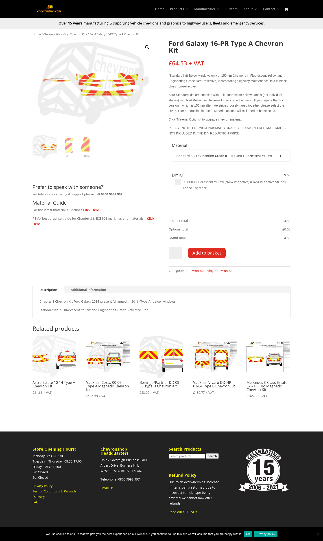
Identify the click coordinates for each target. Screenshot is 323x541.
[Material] (231, 155)
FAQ (36, 502)
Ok (248, 534)
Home (159, 9)
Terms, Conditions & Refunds (54, 491)
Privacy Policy (42, 486)
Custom (232, 9)
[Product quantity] (175, 253)
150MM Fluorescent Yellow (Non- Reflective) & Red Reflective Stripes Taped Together (230, 184)
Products (177, 9)
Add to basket (206, 253)
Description (48, 290)
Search (212, 456)
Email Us (106, 488)
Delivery (39, 496)
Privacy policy (266, 534)
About (248, 9)
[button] (147, 47)
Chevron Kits (51, 34)
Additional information (88, 290)
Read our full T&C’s (183, 512)
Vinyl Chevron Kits (75, 34)
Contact (269, 9)
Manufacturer (204, 9)
